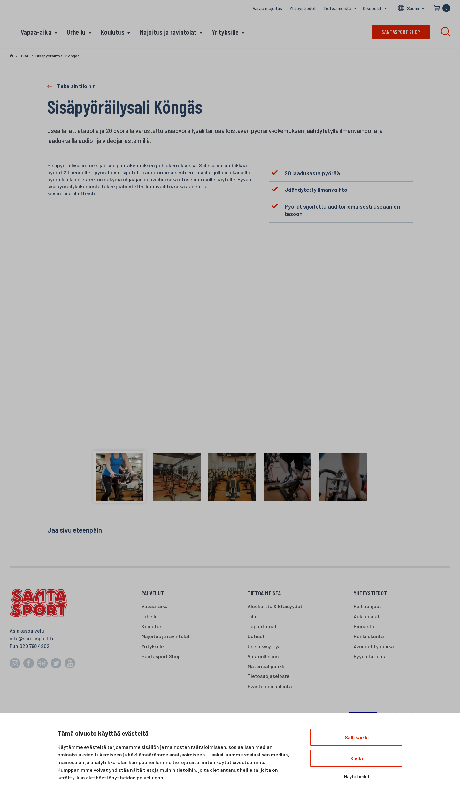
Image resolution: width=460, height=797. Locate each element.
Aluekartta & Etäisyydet (275, 606)
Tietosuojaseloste (269, 676)
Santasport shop (400, 31)
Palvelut (153, 593)
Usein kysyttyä (264, 646)
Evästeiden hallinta (270, 686)
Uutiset (256, 636)
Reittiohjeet (367, 606)
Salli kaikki (357, 737)
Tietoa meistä (337, 8)
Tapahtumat (262, 626)
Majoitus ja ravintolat (168, 32)
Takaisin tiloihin (76, 86)
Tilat (253, 616)
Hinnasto (364, 626)
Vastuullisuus (263, 656)
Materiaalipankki (267, 666)
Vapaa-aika (36, 32)
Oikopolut (372, 8)
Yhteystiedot (302, 8)
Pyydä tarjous (369, 656)
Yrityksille (225, 32)
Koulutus (112, 32)
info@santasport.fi (31, 638)
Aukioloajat (367, 616)
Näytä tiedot (357, 776)
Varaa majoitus (267, 8)
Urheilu (76, 32)
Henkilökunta (369, 636)
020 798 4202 (34, 646)
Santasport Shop (161, 656)
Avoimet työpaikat (375, 646)
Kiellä (356, 758)
